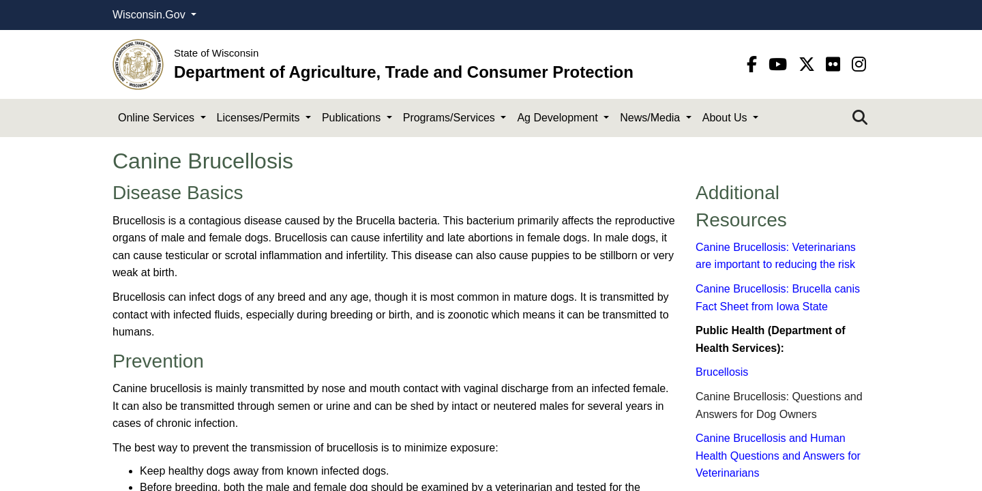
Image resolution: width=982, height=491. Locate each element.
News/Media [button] (651, 117)
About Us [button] (726, 117)
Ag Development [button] (559, 117)
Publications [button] (353, 117)
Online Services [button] (158, 117)
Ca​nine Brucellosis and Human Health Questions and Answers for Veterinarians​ (778, 455)
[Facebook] (754, 64)
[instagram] (859, 64)
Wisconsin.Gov (150, 14)
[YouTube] (780, 64)
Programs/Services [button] (451, 117)
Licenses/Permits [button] (260, 117)
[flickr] (835, 64)
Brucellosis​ (722, 372)
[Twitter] (809, 64)
